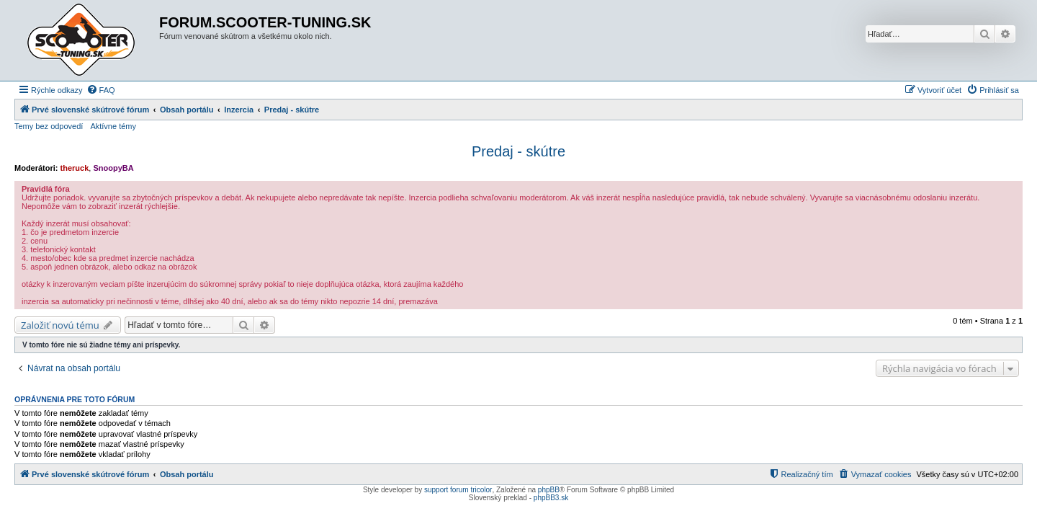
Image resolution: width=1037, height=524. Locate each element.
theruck (74, 168)
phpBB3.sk (551, 498)
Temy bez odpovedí (48, 126)
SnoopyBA (113, 168)
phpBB (549, 490)
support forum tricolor (458, 490)
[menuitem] (100, 90)
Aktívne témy (113, 126)
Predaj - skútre (518, 151)
